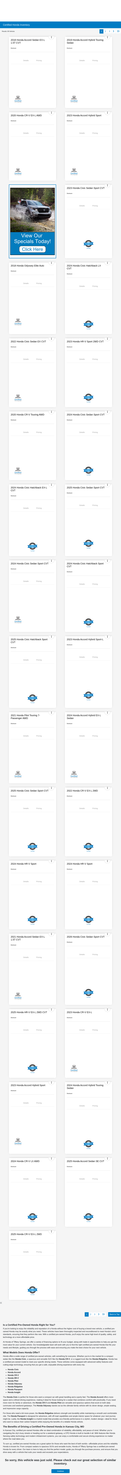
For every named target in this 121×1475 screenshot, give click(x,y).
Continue (60, 1471)
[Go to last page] (118, 31)
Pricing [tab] (39, 60)
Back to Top (114, 1314)
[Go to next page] (113, 31)
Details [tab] (26, 60)
